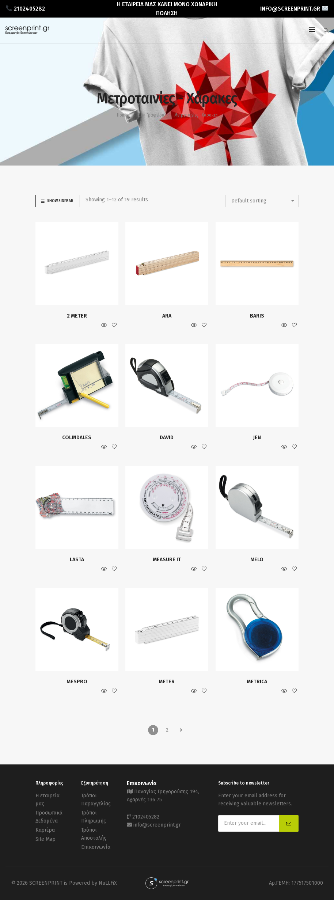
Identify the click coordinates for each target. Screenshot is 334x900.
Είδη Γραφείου (151, 115)
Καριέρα (45, 830)
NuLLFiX (108, 883)
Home (122, 115)
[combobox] (262, 201)
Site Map (45, 839)
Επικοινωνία (95, 847)
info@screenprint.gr (157, 825)
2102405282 (145, 817)
